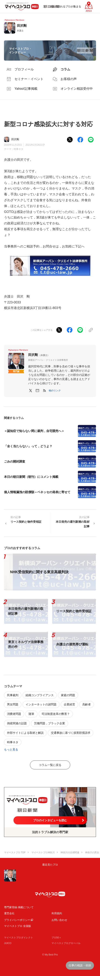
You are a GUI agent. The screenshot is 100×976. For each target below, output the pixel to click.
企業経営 (69, 704)
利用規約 (57, 913)
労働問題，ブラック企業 (49, 723)
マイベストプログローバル (66, 943)
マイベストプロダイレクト (18, 937)
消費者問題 (14, 713)
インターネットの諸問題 (41, 704)
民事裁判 (12, 695)
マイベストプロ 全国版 (17, 926)
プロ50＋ (56, 937)
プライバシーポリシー (17, 919)
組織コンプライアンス (40, 695)
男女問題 (12, 704)
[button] (55, 390)
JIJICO (7, 943)
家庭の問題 (68, 695)
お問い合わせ (59, 919)
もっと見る (11, 749)
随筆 (31, 713)
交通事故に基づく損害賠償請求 (70, 732)
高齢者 (86, 704)
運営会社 (9, 913)
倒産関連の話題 (17, 723)
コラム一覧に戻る (50, 765)
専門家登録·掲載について (19, 907)
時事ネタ (18, 149)
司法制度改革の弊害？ (56, 713)
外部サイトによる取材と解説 (25, 732)
